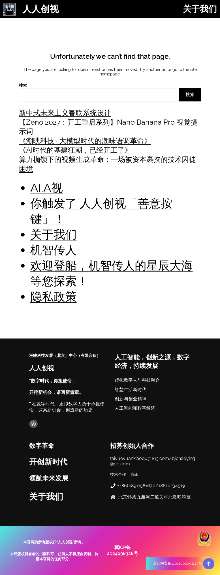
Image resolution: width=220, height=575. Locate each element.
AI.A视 (46, 188)
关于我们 (53, 234)
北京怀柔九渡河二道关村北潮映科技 (154, 496)
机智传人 (53, 250)
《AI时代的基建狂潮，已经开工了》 (75, 150)
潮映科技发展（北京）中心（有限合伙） (65, 355)
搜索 (23, 85)
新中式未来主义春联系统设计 (65, 113)
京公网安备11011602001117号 (177, 563)
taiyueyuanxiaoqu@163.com (139, 458)
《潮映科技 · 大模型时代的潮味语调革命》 (85, 140)
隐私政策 (53, 296)
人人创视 (40, 9)
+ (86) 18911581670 (136, 485)
